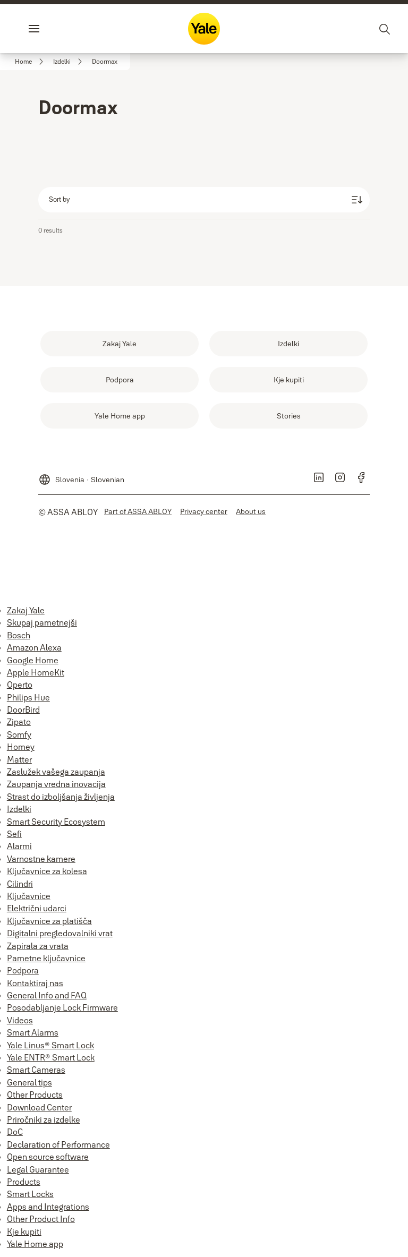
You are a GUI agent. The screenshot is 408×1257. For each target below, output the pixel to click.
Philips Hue (28, 697)
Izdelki (19, 808)
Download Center (39, 1107)
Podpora (23, 970)
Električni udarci (36, 908)
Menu (52, 28)
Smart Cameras (36, 1069)
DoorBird (23, 709)
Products (23, 1181)
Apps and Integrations (48, 1206)
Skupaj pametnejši (42, 622)
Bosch (18, 635)
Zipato (19, 721)
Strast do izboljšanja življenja (61, 796)
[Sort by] (204, 199)
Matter (19, 759)
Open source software (48, 1156)
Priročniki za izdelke (43, 1119)
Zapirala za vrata (38, 945)
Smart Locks (30, 1193)
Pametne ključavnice (46, 958)
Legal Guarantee (38, 1169)
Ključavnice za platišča (49, 921)
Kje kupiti (24, 1231)
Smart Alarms (32, 1032)
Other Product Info (41, 1218)
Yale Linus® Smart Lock (50, 1045)
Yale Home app (35, 1243)
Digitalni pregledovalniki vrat (60, 933)
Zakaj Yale (26, 610)
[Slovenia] (81, 475)
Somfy (19, 734)
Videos (20, 1020)
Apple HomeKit (35, 672)
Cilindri (20, 883)
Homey (21, 746)
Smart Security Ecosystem (56, 821)
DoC (15, 1131)
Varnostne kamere (41, 858)
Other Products (35, 1094)
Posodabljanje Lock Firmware (62, 1007)
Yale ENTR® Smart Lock (51, 1057)
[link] (31, 61)
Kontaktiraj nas (35, 983)
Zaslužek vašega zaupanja (56, 771)
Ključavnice (28, 896)
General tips (29, 1082)
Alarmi (19, 846)
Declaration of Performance (58, 1144)
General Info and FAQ (47, 995)
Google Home (32, 660)
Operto (19, 684)
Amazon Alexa (34, 647)
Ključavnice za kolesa (47, 871)
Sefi (14, 833)
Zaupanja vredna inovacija (56, 784)
